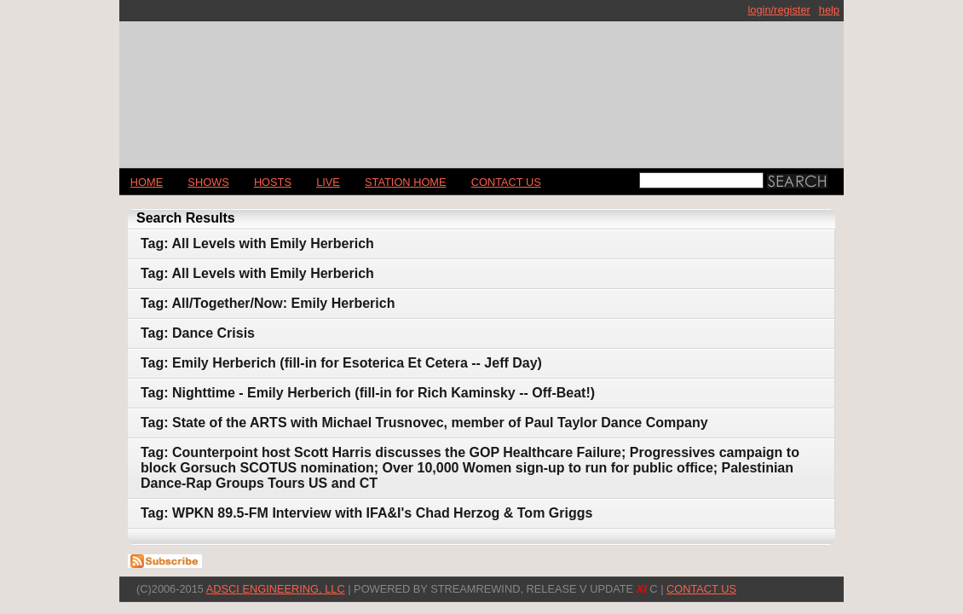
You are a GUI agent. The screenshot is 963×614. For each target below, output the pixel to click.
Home (146, 182)
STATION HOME (406, 182)
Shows (207, 182)
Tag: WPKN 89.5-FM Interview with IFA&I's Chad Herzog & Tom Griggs (366, 513)
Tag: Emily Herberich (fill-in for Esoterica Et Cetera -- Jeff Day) (341, 363)
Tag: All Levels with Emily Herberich (257, 243)
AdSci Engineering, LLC (275, 588)
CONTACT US (506, 182)
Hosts (272, 182)
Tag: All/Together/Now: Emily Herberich (268, 303)
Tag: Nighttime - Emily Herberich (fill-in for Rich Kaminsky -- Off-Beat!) (368, 392)
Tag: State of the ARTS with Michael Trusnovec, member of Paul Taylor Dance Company (424, 422)
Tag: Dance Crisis (198, 333)
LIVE (328, 182)
